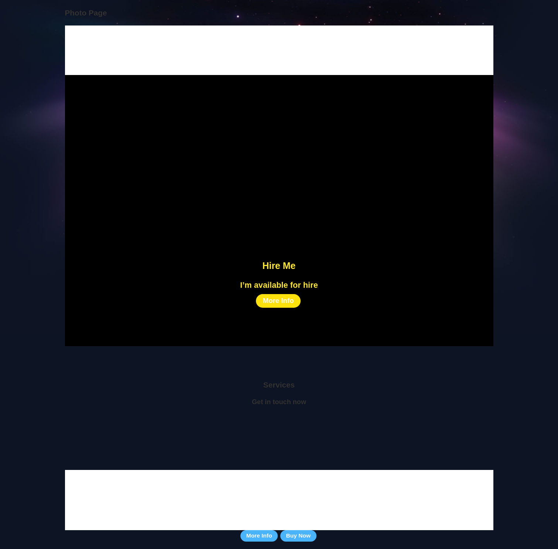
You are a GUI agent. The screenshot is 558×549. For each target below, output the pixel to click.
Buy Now (298, 535)
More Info (278, 300)
